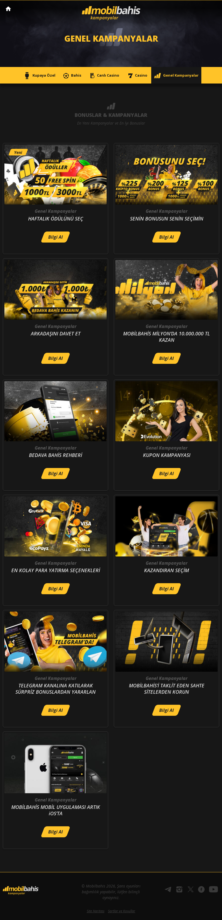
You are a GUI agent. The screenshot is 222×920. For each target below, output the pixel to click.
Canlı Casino (103, 75)
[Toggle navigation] (212, 9)
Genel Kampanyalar (176, 75)
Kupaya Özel (39, 75)
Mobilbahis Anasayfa (8, 8)
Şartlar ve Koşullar (121, 911)
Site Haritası (95, 911)
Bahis (71, 75)
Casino (136, 75)
